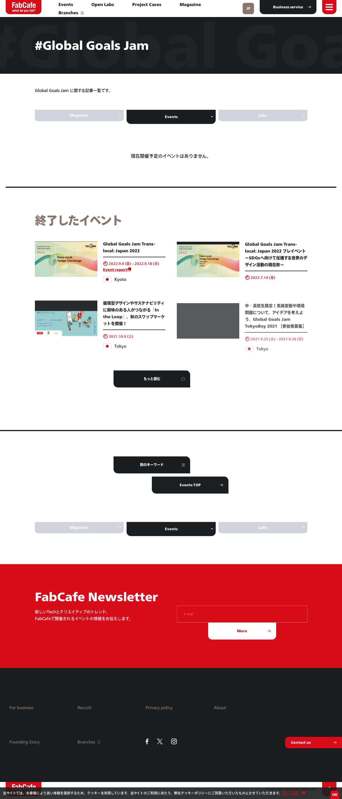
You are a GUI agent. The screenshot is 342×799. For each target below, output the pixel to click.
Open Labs (102, 4)
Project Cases (146, 4)
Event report (115, 276)
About (220, 707)
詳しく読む (290, 793)
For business (21, 707)
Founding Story (24, 742)
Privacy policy (159, 707)
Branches (71, 12)
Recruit (84, 707)
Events (65, 4)
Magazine (190, 4)
